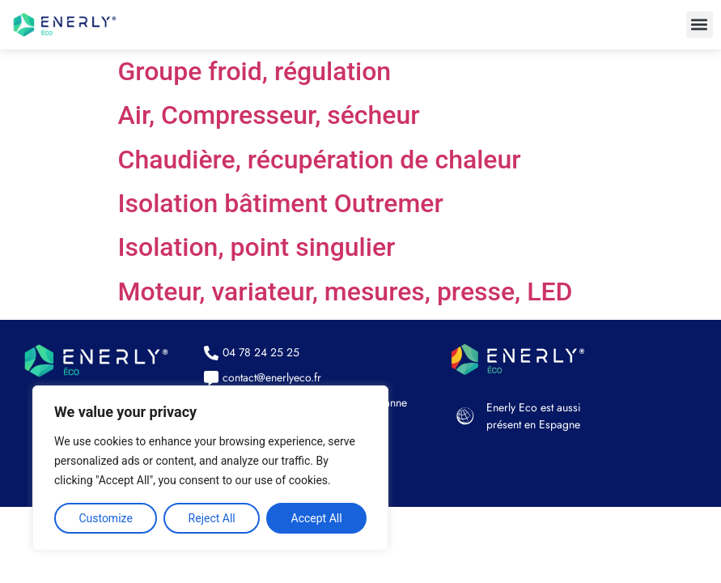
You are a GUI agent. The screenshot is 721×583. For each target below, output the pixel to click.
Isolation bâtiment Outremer (280, 203)
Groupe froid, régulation (255, 71)
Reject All (212, 518)
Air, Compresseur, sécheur (269, 115)
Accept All (316, 518)
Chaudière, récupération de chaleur (319, 159)
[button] (699, 24)
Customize (105, 518)
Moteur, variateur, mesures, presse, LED (345, 291)
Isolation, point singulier (257, 247)
